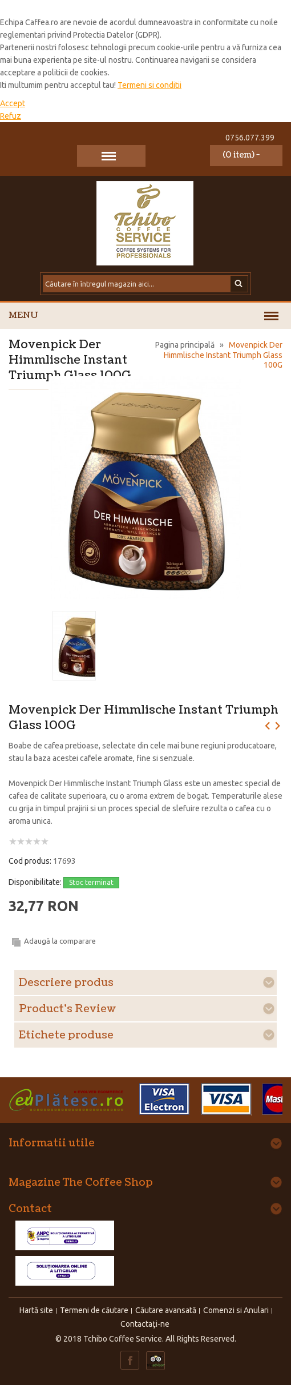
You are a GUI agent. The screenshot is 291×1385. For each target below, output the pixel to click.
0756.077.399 (249, 137)
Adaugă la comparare (60, 941)
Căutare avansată (165, 1310)
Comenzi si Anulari (236, 1310)
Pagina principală (185, 344)
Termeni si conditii (149, 85)
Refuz (10, 115)
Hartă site (36, 1310)
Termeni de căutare (94, 1310)
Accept (12, 103)
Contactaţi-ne (144, 1323)
